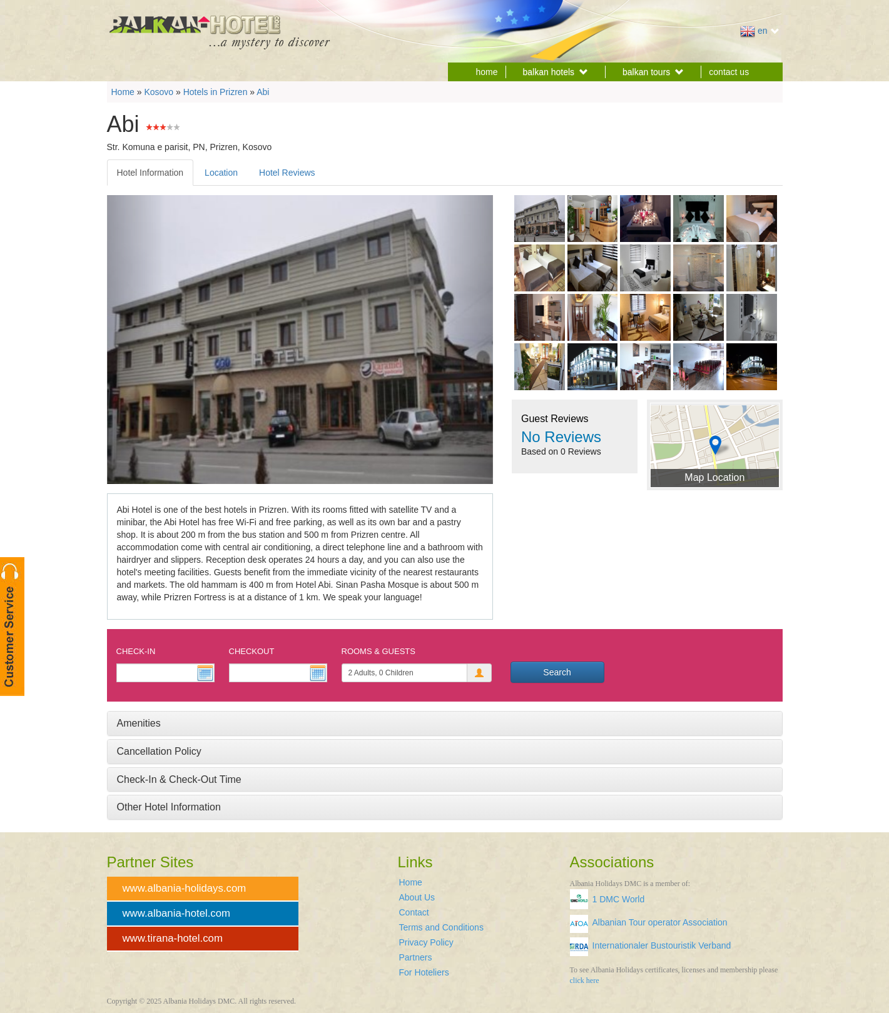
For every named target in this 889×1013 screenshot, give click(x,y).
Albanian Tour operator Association (660, 922)
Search (557, 672)
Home (123, 92)
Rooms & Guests (378, 651)
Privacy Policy (426, 942)
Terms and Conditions (441, 927)
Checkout (252, 651)
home (487, 72)
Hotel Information (150, 173)
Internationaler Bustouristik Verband (661, 945)
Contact (414, 912)
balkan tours (653, 72)
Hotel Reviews (287, 173)
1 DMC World (618, 899)
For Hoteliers (424, 972)
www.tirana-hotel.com (173, 938)
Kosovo (158, 92)
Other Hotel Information (169, 807)
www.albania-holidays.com (184, 888)
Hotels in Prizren (215, 92)
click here (584, 980)
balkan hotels (556, 72)
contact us (729, 72)
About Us (417, 897)
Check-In (136, 651)
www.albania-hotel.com (177, 913)
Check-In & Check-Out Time (179, 779)
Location (221, 173)
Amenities (139, 723)
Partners (415, 957)
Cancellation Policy (159, 751)
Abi (263, 92)
